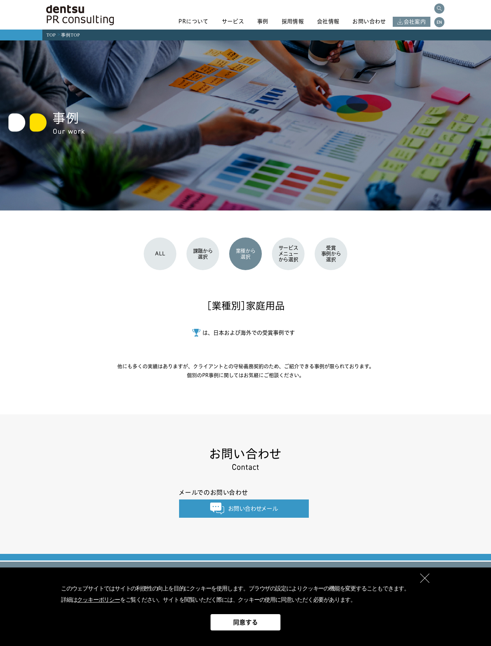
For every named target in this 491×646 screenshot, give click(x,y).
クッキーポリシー (98, 600)
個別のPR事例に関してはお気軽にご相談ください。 (245, 375)
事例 (262, 21)
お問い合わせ (369, 21)
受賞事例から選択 (331, 253)
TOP (51, 35)
